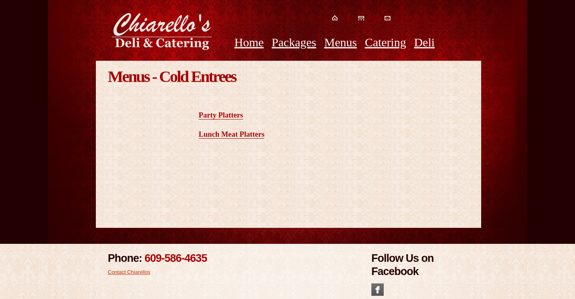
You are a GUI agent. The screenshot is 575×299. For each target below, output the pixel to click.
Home (249, 42)
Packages (294, 42)
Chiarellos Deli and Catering (162, 31)
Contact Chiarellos (129, 272)
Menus (340, 42)
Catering (385, 42)
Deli (424, 42)
